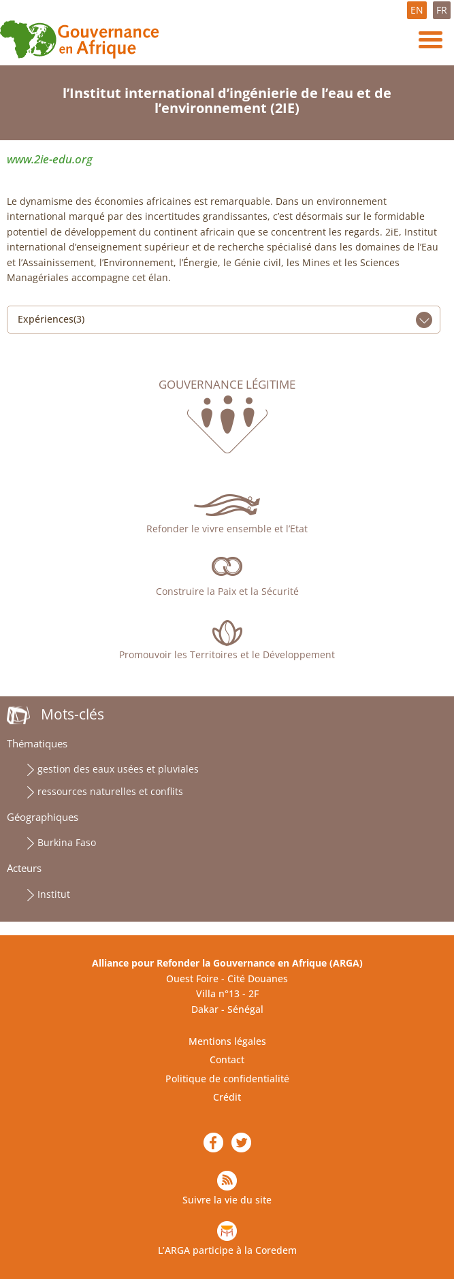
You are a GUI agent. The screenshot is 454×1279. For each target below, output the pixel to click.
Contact (227, 1059)
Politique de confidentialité (227, 1078)
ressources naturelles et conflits (110, 791)
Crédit (227, 1096)
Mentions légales (227, 1041)
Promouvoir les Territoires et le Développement (227, 654)
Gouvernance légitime (227, 384)
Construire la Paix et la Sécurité (227, 591)
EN (416, 9)
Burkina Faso (66, 842)
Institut (53, 894)
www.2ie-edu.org (50, 159)
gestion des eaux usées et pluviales (118, 768)
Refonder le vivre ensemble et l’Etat (227, 528)
